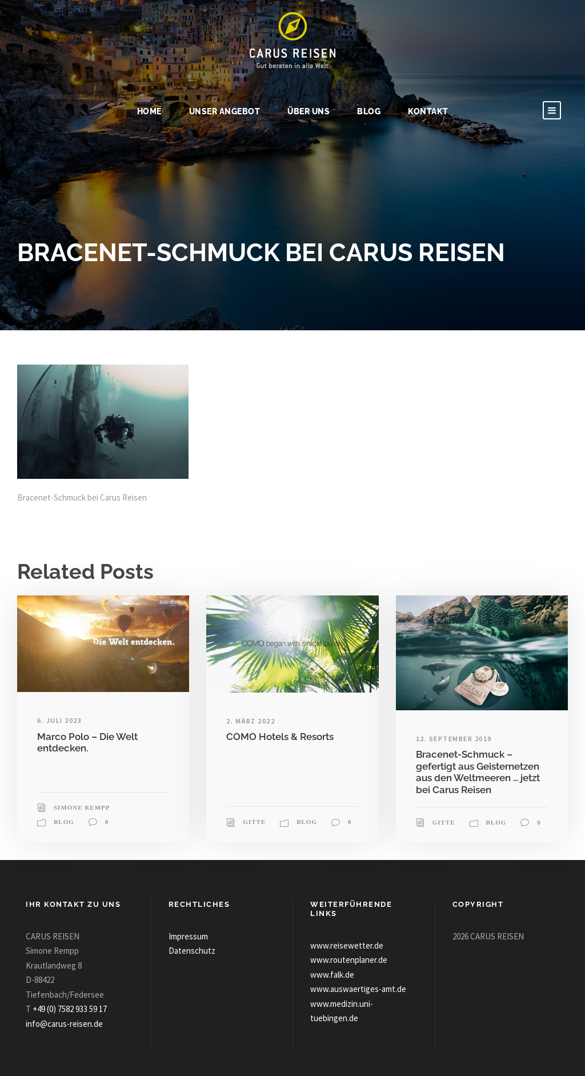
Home (149, 111)
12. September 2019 (454, 738)
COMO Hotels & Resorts (280, 736)
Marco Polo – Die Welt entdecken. (87, 742)
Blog (368, 111)
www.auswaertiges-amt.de (358, 988)
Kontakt (428, 111)
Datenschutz (192, 950)
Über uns (308, 111)
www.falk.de (332, 974)
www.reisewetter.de (346, 945)
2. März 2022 (250, 721)
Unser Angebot (225, 111)
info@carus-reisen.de (64, 1023)
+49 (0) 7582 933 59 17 (70, 1008)
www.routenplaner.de (348, 959)
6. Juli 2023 (59, 720)
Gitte (254, 821)
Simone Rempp (82, 807)
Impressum (188, 936)
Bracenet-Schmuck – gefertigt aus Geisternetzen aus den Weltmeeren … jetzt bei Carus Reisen (478, 772)
